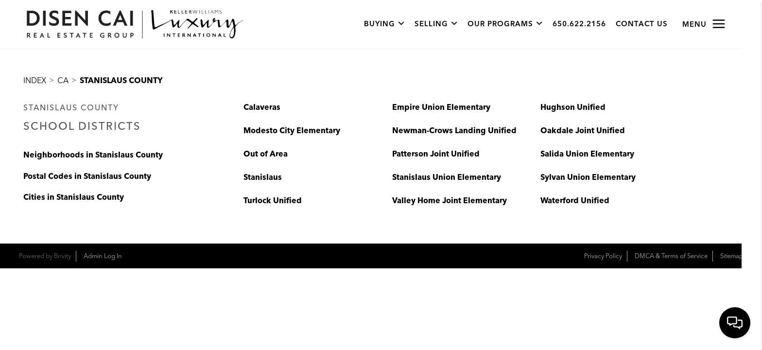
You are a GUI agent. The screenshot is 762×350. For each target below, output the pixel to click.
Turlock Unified (272, 201)
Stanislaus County (121, 81)
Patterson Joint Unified (436, 154)
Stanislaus (262, 177)
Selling (436, 24)
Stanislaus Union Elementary (446, 177)
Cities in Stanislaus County (73, 197)
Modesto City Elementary (291, 131)
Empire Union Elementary (441, 107)
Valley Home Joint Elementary (449, 201)
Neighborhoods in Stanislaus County (93, 155)
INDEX (34, 81)
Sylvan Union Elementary (588, 177)
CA (63, 81)
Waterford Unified (574, 201)
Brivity (62, 256)
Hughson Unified (573, 107)
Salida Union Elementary (587, 154)
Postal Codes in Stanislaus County (87, 176)
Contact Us (642, 24)
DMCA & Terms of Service (671, 256)
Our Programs (505, 24)
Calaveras (261, 107)
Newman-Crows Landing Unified (454, 131)
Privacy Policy (603, 256)
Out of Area (265, 154)
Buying (384, 24)
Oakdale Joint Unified (582, 131)
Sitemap (731, 256)
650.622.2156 (579, 24)
